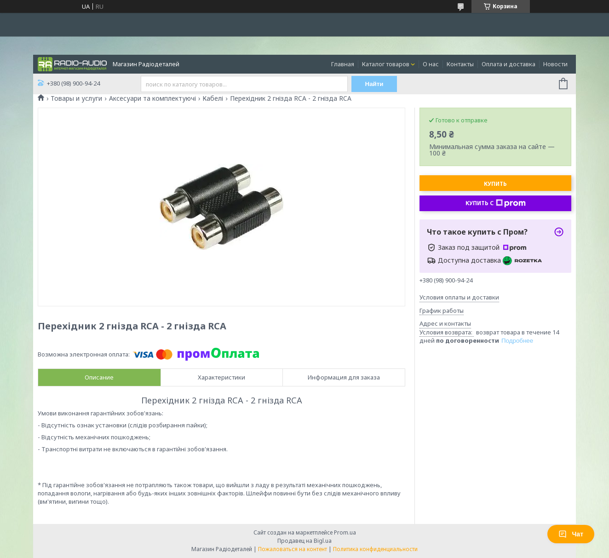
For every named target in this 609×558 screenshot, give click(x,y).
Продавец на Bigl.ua (304, 541)
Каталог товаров (385, 64)
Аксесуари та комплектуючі (152, 98)
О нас (431, 64)
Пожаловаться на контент (292, 549)
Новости (555, 64)
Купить (495, 184)
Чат (570, 534)
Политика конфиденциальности (375, 549)
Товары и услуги (76, 98)
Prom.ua (345, 532)
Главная (342, 64)
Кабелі (212, 98)
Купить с (495, 203)
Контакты (460, 64)
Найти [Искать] (374, 84)
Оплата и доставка (508, 64)
